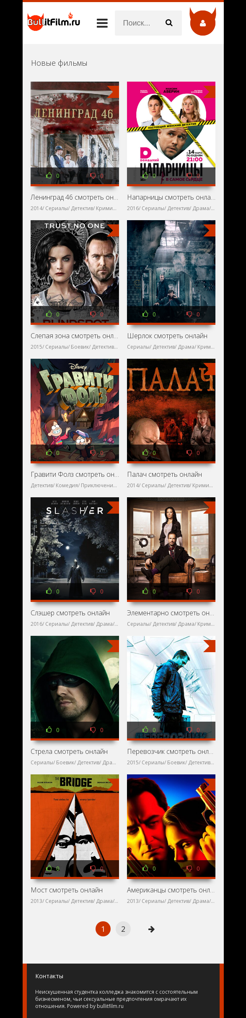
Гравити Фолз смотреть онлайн (75, 474)
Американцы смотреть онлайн (171, 890)
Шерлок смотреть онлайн (167, 335)
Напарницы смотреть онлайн (171, 197)
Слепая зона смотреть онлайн (75, 335)
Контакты (49, 976)
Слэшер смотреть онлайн (70, 612)
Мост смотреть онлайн (67, 890)
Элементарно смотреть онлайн (171, 612)
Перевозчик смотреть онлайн (171, 751)
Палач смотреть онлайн (164, 474)
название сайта (56, 23)
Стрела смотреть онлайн (69, 751)
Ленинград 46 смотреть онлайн (75, 197)
